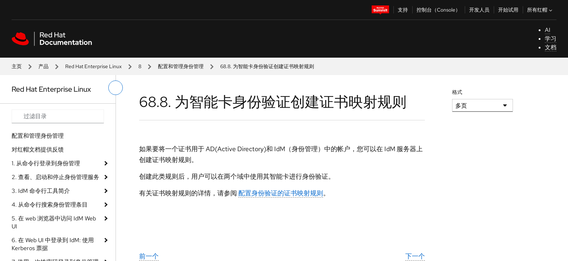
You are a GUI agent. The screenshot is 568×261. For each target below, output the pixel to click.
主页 (17, 66)
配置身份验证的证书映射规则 (280, 193)
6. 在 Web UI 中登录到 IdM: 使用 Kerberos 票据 (53, 244)
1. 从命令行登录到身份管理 (46, 163)
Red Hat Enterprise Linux (93, 66)
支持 (403, 10)
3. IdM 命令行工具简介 (41, 191)
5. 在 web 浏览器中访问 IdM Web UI (54, 222)
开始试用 (508, 10)
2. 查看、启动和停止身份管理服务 (55, 177)
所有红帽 (540, 10)
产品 (43, 66)
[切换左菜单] (115, 87)
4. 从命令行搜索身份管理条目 (50, 204)
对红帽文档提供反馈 (38, 149)
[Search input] (58, 116)
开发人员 (479, 10)
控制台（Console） (438, 10)
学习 (550, 38)
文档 (550, 47)
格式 (457, 92)
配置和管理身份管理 (181, 66)
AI (547, 30)
